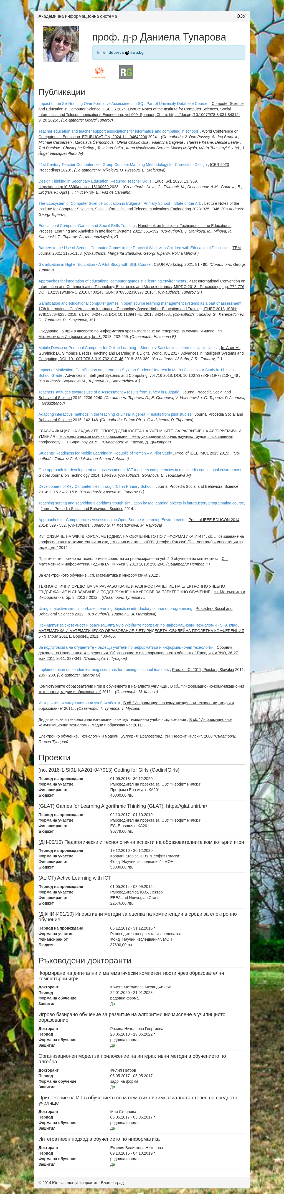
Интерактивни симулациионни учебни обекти (79, 703)
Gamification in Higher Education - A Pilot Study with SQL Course (95, 264)
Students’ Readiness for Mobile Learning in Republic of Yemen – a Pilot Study (105, 453)
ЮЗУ (240, 16)
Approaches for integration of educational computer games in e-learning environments (112, 281)
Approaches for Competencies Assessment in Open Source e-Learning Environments (112, 520)
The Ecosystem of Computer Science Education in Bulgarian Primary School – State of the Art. (120, 203)
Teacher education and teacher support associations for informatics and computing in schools (119, 131)
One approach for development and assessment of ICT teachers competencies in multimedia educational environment (140, 470)
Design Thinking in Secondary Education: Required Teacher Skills (95, 181)
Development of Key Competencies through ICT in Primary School (96, 486)
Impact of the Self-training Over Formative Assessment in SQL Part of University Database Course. (124, 103)
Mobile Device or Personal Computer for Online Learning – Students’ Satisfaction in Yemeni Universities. (129, 347)
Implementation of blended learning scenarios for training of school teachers (104, 669)
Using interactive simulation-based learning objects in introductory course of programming (115, 608)
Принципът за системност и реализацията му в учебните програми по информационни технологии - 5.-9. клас (138, 625)
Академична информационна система (78, 16)
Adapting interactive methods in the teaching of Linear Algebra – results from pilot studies (115, 414)
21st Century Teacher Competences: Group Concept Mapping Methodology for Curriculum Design (123, 164)
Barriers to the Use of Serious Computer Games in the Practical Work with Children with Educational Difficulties (134, 248)
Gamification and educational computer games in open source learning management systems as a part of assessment (140, 303)
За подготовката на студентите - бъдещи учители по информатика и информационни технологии (126, 647)
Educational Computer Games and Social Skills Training (87, 225)
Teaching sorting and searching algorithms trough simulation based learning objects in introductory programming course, (142, 503)
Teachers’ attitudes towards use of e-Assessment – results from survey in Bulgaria (109, 392)
